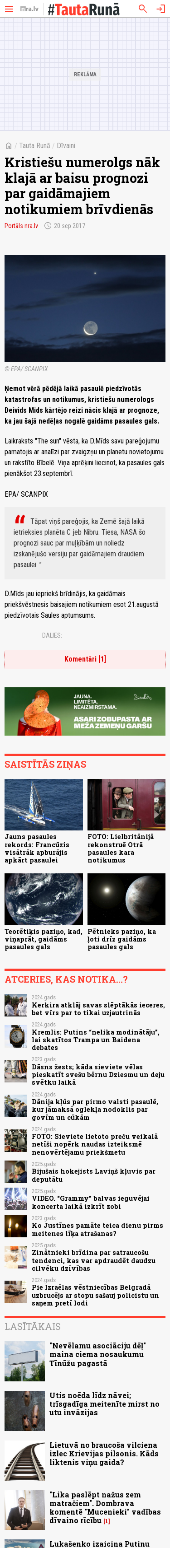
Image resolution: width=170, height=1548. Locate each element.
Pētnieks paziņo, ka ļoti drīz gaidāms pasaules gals (121, 939)
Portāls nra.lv (21, 225)
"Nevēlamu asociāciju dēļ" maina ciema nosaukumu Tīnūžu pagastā (97, 1354)
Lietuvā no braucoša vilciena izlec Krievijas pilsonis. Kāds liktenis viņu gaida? (104, 1453)
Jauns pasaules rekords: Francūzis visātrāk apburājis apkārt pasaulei (37, 848)
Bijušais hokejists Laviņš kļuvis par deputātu (93, 1175)
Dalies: (52, 635)
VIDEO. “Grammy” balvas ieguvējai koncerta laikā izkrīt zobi (91, 1202)
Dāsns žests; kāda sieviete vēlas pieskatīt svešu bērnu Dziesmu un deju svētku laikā (98, 1075)
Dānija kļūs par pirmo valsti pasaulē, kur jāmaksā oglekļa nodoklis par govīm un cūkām (95, 1109)
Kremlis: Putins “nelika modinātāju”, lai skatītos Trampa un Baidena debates (96, 1040)
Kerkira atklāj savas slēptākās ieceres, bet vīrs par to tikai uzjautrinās (98, 1009)
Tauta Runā (34, 145)
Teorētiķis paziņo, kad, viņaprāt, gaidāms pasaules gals (44, 939)
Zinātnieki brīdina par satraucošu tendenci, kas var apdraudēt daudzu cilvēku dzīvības (93, 1260)
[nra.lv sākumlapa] (29, 9)
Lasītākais (33, 1326)
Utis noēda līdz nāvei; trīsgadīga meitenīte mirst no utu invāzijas (104, 1403)
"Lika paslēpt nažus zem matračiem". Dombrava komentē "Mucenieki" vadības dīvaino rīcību (105, 1507)
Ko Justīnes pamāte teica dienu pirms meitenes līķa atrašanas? (97, 1229)
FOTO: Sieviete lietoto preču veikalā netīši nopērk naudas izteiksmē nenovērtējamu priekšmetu (95, 1144)
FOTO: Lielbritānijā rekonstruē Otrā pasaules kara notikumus (120, 848)
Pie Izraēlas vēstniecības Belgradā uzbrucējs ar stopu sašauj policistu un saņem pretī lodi (95, 1295)
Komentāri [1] (85, 659)
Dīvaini (66, 145)
